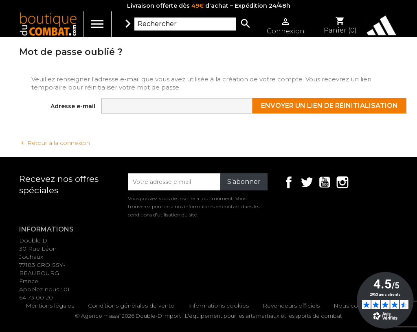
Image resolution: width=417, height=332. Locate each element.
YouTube (324, 182)
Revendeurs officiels (291, 305)
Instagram (342, 182)
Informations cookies (218, 305)
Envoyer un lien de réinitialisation (329, 105)
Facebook (289, 182)
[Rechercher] (185, 24)
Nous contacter (356, 305)
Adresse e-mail (72, 106)
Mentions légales (50, 305)
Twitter (306, 182)
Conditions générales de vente (131, 305)
